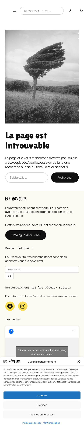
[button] (78, 366)
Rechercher (64, 177)
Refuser (42, 409)
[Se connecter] (70, 10)
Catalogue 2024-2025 (26, 235)
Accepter (42, 400)
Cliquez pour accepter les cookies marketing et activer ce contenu (42, 352)
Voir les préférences (42, 419)
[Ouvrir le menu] (14, 11)
